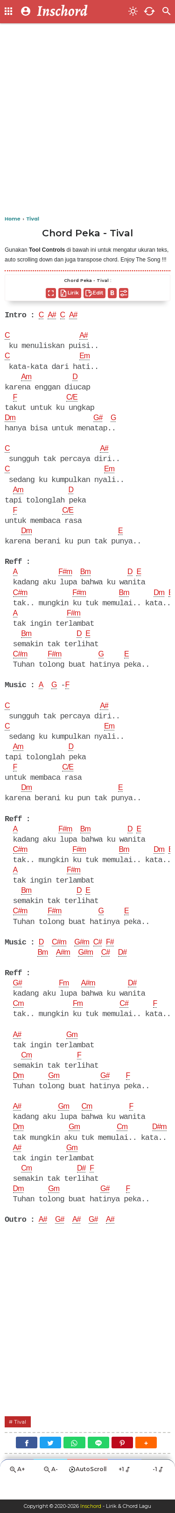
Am (26, 379)
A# (52, 316)
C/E (72, 400)
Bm (87, 577)
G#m (83, 955)
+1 (125, 1489)
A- (50, 1489)
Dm (10, 421)
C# (100, 955)
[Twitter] (50, 1461)
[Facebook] (26, 1461)
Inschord (91, 1506)
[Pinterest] (122, 1461)
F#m (66, 577)
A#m (64, 966)
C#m (20, 599)
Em (85, 357)
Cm (18, 1018)
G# (99, 421)
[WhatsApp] (74, 1461)
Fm (65, 997)
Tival (20, 1440)
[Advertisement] (87, 120)
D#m (162, 1144)
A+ (17, 1489)
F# (113, 955)
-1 (158, 1489)
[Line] (98, 1461)
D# (126, 966)
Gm (72, 1050)
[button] (146, 1461)
